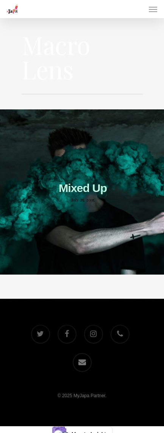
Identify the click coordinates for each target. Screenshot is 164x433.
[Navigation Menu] (153, 9)
